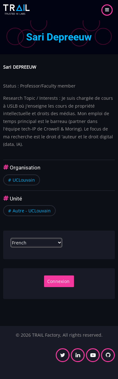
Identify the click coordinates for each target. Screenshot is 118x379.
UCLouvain (24, 180)
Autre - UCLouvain (32, 211)
